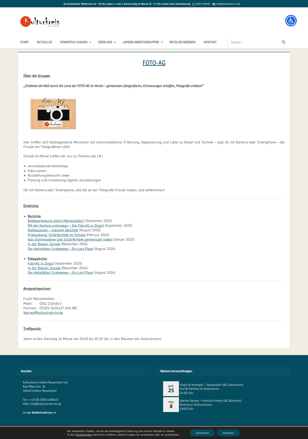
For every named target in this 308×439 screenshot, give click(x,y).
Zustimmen (202, 433)
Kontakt (210, 42)
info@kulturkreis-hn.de (45, 404)
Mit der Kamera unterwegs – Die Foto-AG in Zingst (66, 225)
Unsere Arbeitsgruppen (143, 42)
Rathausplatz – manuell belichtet (53, 230)
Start (24, 42)
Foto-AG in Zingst (41, 263)
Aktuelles (44, 42)
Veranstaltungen (76, 42)
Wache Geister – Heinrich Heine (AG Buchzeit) (211, 400)
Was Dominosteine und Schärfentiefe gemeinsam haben (70, 239)
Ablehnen (228, 433)
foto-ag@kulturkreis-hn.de (43, 312)
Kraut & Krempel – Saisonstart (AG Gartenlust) (211, 385)
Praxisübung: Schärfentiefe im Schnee (56, 235)
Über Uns (107, 42)
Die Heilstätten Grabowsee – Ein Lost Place (60, 249)
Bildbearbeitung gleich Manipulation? (56, 221)
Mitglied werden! (182, 42)
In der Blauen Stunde (44, 244)
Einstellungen (84, 434)
